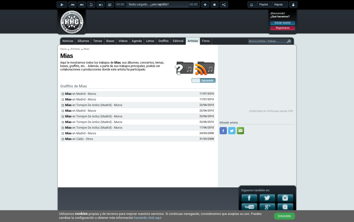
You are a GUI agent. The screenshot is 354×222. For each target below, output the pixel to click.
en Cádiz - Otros (79, 139)
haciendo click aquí (147, 218)
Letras (150, 41)
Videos (123, 41)
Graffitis (163, 41)
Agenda (137, 41)
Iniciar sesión (283, 22)
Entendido (284, 216)
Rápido (278, 4)
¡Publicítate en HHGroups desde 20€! (271, 111)
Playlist (263, 4)
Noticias (67, 41)
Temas (97, 41)
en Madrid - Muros (80, 94)
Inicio (63, 49)
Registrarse (282, 27)
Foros (205, 41)
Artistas (193, 41)
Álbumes (83, 41)
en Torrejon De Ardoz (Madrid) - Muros (93, 105)
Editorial (178, 41)
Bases (110, 41)
